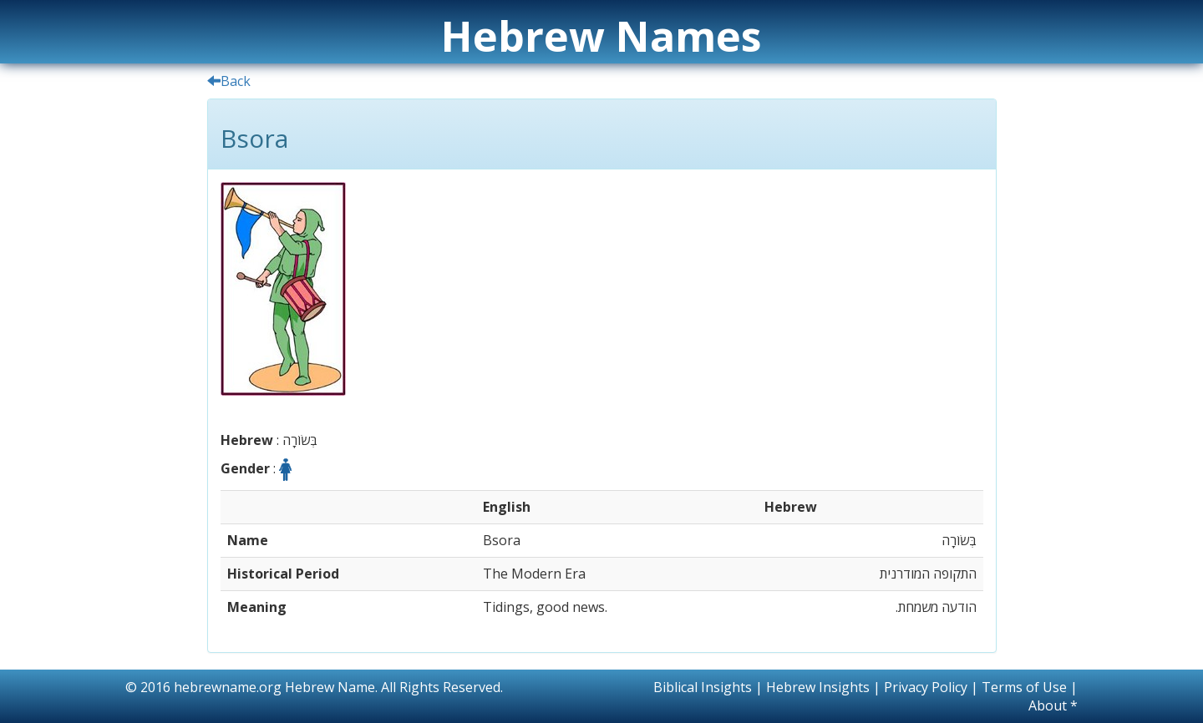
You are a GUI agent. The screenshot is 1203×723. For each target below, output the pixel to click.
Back (229, 81)
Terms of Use (1024, 687)
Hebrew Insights (818, 687)
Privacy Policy (925, 687)
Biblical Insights (702, 687)
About (1047, 705)
